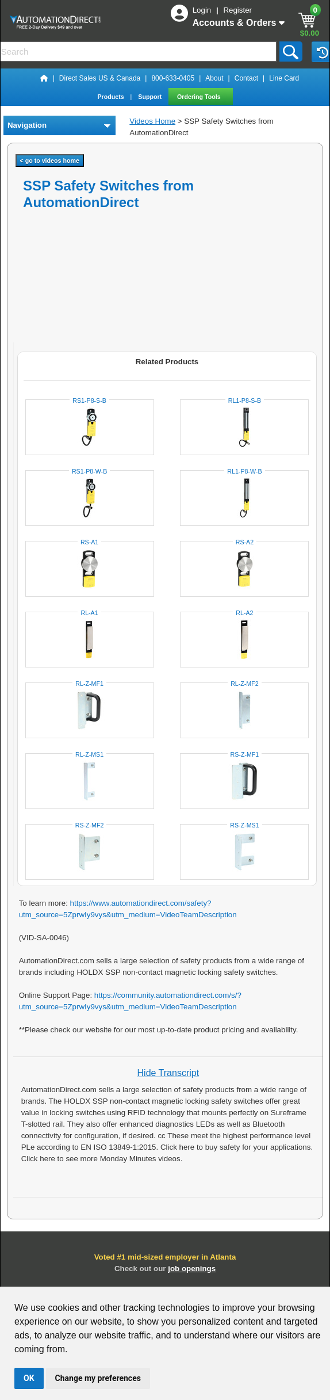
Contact (246, 78)
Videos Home (152, 121)
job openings (192, 1268)
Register (237, 10)
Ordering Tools (199, 96)
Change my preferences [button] (98, 1378)
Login (203, 10)
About (214, 78)
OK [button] (29, 1378)
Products (111, 96)
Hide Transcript (168, 1073)
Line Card (284, 78)
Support (150, 96)
